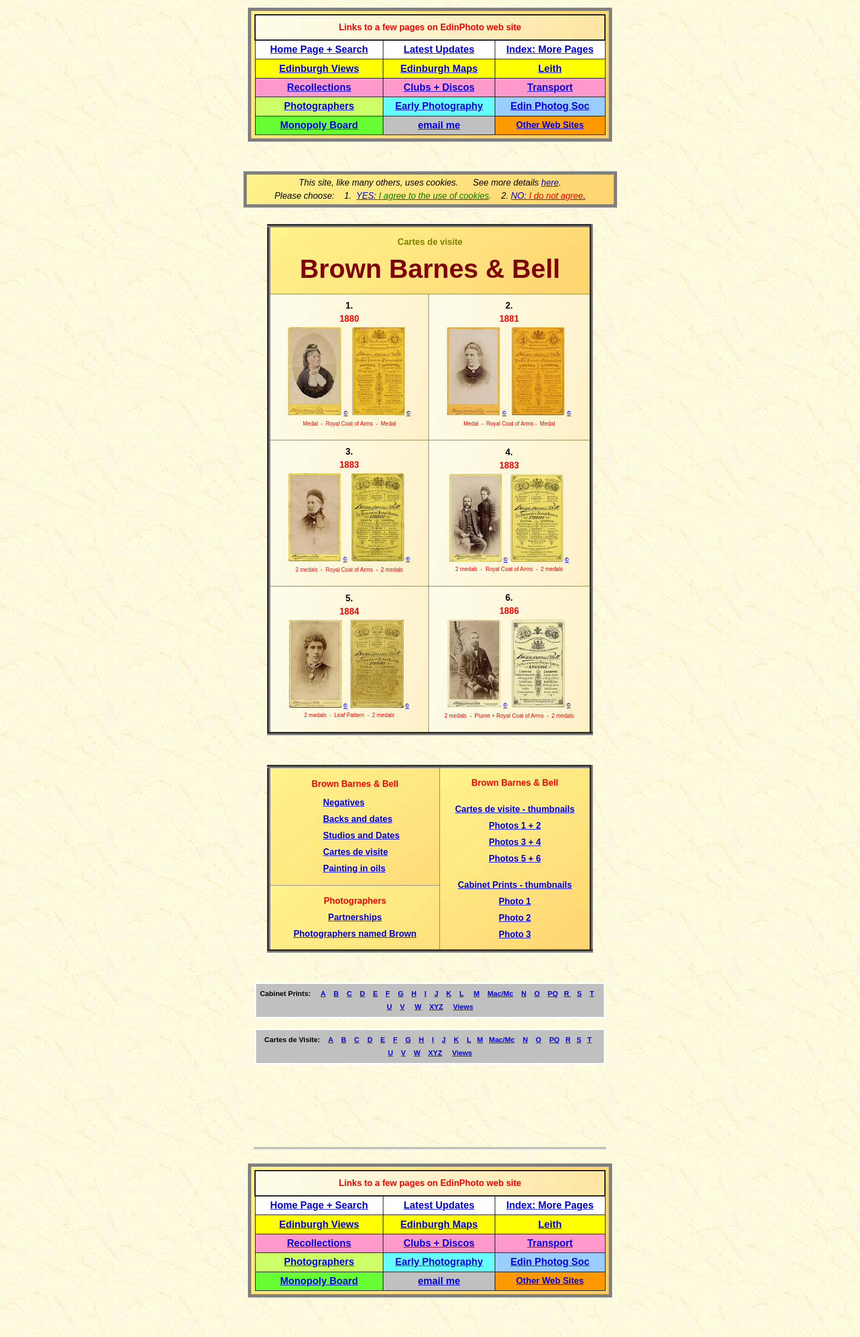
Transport (550, 87)
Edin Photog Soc (550, 105)
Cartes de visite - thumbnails (515, 809)
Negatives (344, 802)
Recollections (319, 87)
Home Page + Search (319, 49)
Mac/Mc (500, 993)
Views (463, 1007)
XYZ (436, 1007)
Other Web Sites (550, 125)
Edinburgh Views (319, 68)
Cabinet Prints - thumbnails (515, 885)
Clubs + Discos (439, 87)
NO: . (548, 195)
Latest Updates (439, 49)
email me (439, 125)
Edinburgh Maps (439, 68)
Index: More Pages (549, 49)
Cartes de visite (355, 852)
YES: (423, 195)
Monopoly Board (319, 125)
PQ (553, 993)
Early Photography (439, 105)
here (550, 182)
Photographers (319, 105)
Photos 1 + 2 (515, 825)
